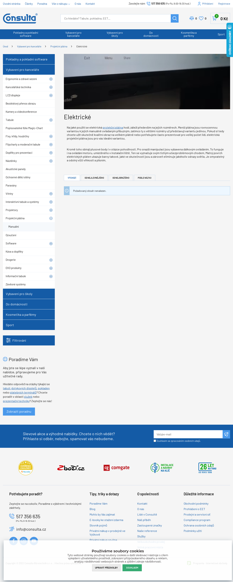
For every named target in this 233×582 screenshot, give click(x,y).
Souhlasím (132, 567)
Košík (221, 17)
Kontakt (90, 3)
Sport (221, 34)
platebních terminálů (23, 392)
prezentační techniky (16, 401)
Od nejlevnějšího (94, 177)
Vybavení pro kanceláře (73, 34)
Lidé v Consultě (147, 514)
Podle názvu (144, 177)
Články (29, 3)
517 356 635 (158, 3)
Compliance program (197, 520)
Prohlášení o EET (194, 509)
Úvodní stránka (11, 3)
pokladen (44, 388)
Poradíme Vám (98, 503)
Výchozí (72, 177)
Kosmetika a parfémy (189, 34)
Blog (92, 509)
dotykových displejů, (24, 388)
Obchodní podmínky (196, 503)
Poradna (42, 3)
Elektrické (81, 46)
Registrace (224, 3)
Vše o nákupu (59, 3)
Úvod (5, 46)
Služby (141, 536)
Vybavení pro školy (115, 34)
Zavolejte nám (137, 3)
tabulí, (7, 388)
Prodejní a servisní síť (197, 514)
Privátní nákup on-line (103, 540)
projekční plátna (113, 127)
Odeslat (226, 434)
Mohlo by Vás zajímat (102, 514)
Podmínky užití (193, 530)
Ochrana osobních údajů (199, 525)
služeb (28, 396)
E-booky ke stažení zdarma (106, 520)
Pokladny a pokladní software (25, 34)
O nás (78, 3)
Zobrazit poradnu (19, 411)
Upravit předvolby (106, 567)
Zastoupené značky (149, 525)
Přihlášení (207, 3)
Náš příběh (144, 520)
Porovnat (196, 18)
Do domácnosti (151, 34)
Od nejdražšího (120, 177)
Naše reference (147, 530)
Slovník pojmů (98, 525)
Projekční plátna (58, 46)
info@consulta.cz (31, 529)
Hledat (175, 18)
